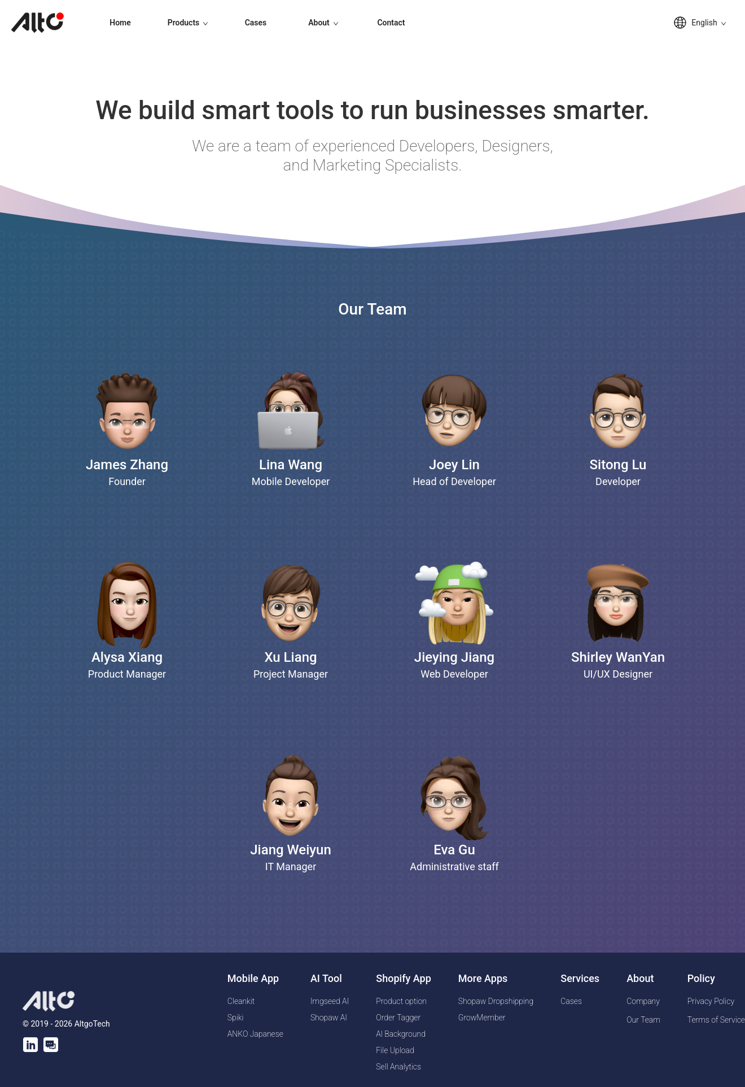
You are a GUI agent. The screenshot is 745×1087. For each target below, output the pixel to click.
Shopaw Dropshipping (495, 1001)
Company (643, 1001)
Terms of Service (716, 1019)
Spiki (235, 1017)
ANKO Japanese (255, 1033)
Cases (256, 22)
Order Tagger (398, 1017)
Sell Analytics (398, 1066)
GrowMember (482, 1017)
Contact (391, 22)
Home (120, 22)
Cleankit (241, 1001)
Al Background (401, 1033)
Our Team (643, 1019)
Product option (401, 1001)
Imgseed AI (329, 1001)
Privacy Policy (710, 1001)
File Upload (395, 1050)
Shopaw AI (328, 1017)
